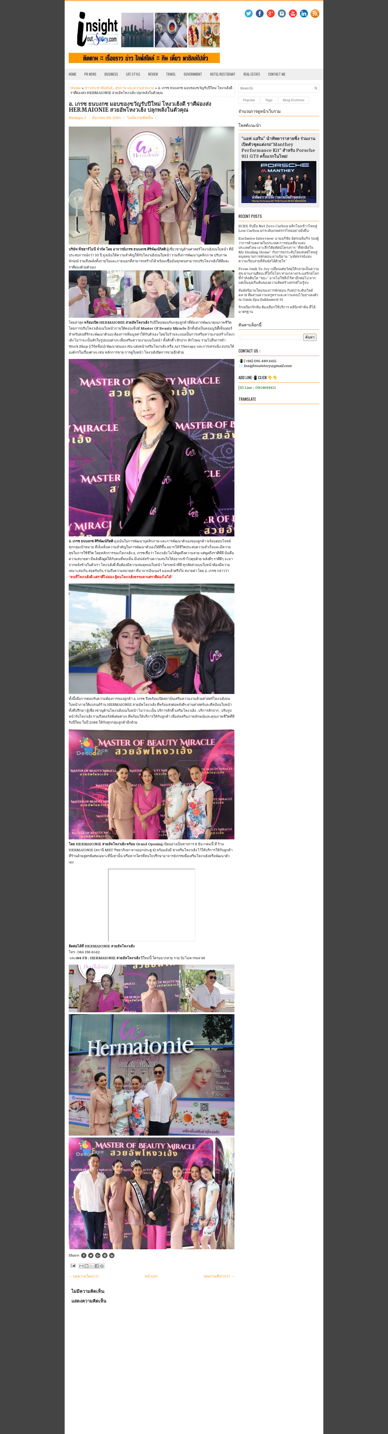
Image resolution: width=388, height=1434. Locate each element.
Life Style (133, 74)
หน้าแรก (151, 1276)
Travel (171, 74)
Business (111, 74)
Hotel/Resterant (222, 74)
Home (72, 74)
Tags (269, 100)
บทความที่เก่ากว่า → (218, 1276)
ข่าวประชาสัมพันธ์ (99, 88)
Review (153, 74)
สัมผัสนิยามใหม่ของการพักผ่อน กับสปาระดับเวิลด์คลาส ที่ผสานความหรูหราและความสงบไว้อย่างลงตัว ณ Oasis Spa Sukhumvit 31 (278, 295)
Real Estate (252, 74)
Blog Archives (293, 100)
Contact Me (276, 74)
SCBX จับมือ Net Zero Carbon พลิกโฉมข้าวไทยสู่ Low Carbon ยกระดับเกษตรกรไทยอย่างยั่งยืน (277, 228)
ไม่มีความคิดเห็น (140, 118)
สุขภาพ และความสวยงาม (134, 88)
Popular (249, 100)
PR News (90, 74)
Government (193, 74)
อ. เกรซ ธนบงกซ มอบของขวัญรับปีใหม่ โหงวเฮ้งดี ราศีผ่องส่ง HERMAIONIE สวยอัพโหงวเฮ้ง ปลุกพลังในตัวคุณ (140, 107)
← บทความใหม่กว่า (84, 1276)
